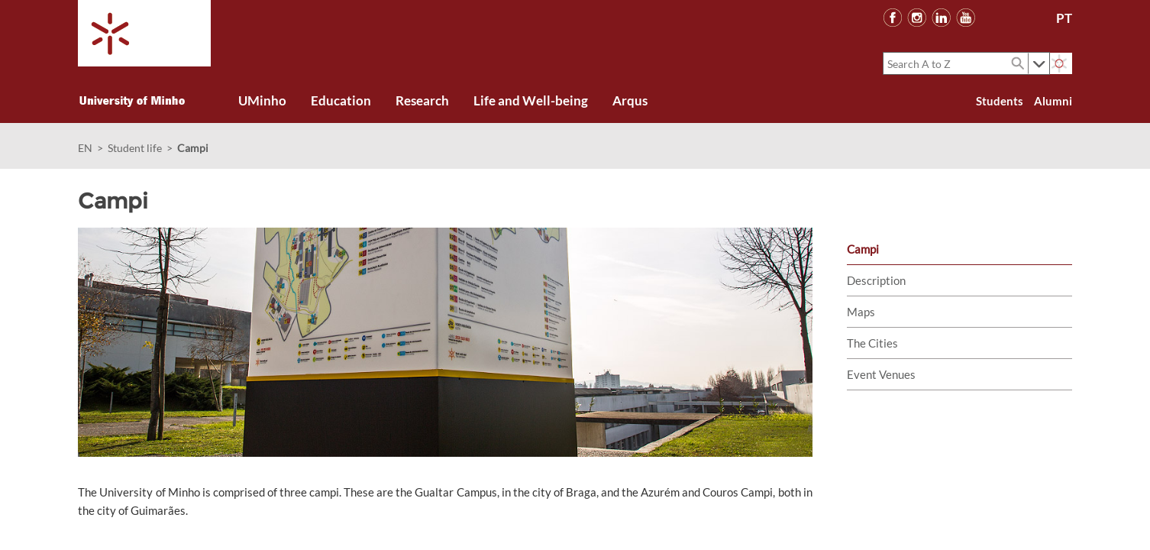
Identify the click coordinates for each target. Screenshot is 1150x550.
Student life (135, 147)
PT (1064, 18)
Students (999, 101)
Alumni (1053, 101)
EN (85, 147)
